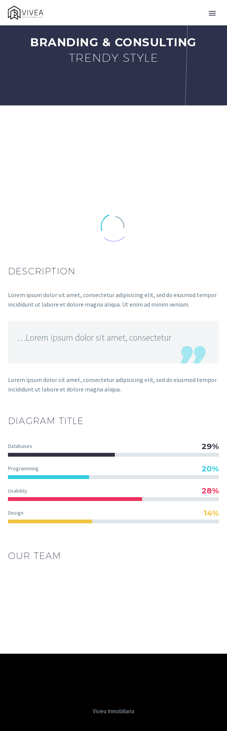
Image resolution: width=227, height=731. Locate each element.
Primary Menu (212, 13)
